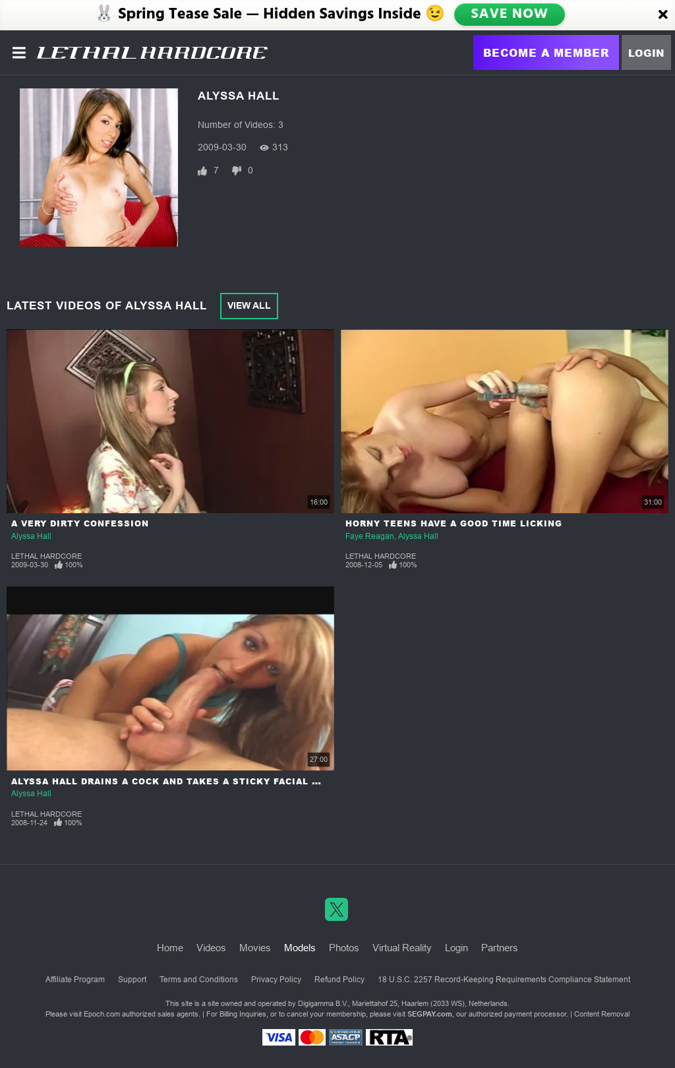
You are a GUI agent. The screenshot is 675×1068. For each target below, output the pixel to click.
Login (646, 53)
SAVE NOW (509, 14)
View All (249, 305)
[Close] (663, 15)
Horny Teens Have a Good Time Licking (453, 523)
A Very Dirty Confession (80, 523)
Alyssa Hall (31, 536)
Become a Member (546, 52)
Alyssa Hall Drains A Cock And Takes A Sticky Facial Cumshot (186, 781)
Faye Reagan (369, 536)
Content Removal (602, 1014)
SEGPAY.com (429, 1014)
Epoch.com (102, 1014)
